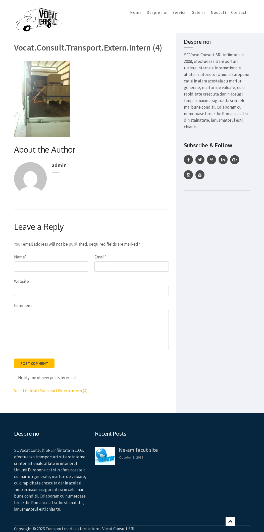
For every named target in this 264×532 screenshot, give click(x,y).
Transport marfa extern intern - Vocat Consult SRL (90, 528)
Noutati (218, 12)
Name (20, 257)
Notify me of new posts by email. (47, 377)
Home (136, 12)
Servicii (180, 12)
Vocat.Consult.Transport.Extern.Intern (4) (51, 390)
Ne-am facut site (138, 450)
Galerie (199, 12)
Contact (239, 12)
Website (21, 281)
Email (100, 257)
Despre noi (157, 12)
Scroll (230, 521)
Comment (23, 305)
